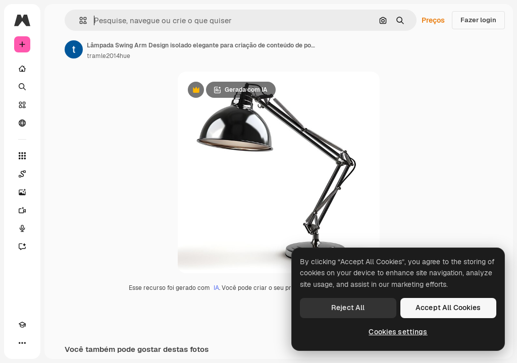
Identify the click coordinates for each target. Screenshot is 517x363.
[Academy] (22, 325)
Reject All (348, 307)
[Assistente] (22, 246)
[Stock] (22, 105)
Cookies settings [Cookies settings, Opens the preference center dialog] (398, 331)
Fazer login (478, 20)
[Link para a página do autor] (74, 49)
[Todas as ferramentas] (22, 156)
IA (216, 288)
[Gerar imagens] (22, 192)
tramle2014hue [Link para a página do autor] (108, 56)
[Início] (22, 68)
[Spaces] (22, 174)
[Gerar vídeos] (22, 210)
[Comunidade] (22, 123)
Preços (433, 20)
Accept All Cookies (448, 307)
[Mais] (22, 343)
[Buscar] (22, 87)
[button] (79, 20)
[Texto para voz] (22, 228)
